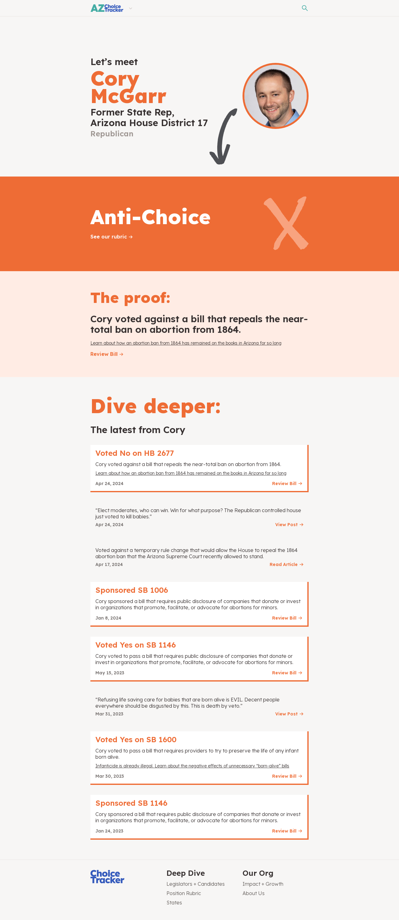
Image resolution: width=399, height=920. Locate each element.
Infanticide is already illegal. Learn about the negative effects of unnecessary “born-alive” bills (192, 766)
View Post (286, 524)
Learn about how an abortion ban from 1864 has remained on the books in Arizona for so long (185, 343)
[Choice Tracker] (123, 877)
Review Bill (104, 354)
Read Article (284, 564)
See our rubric (108, 237)
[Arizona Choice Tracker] (106, 8)
